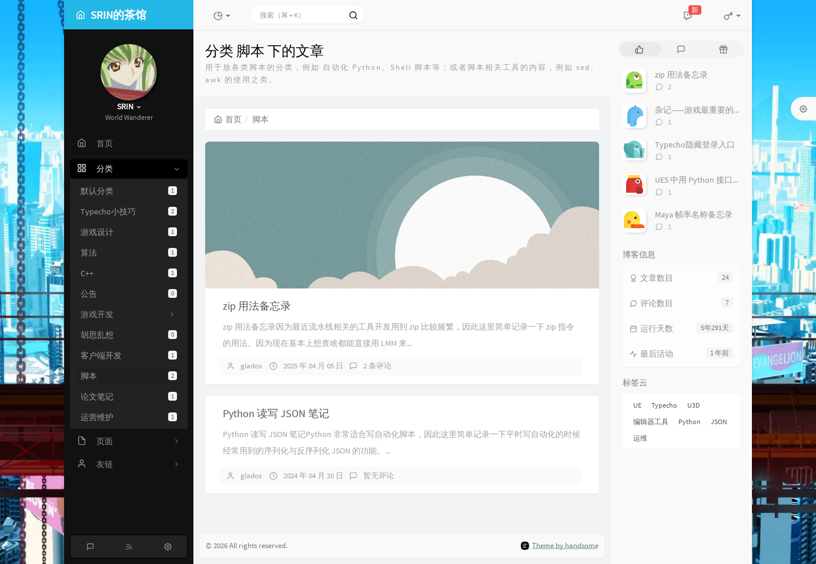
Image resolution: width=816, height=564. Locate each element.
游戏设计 (129, 232)
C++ (129, 273)
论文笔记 (129, 396)
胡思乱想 (129, 335)
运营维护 (129, 417)
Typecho (664, 405)
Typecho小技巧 (129, 211)
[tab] (639, 49)
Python (689, 421)
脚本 (129, 376)
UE (637, 405)
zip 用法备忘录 (257, 306)
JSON (719, 421)
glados (251, 366)
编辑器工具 (650, 421)
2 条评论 (377, 366)
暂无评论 (378, 476)
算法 (129, 252)
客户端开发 (129, 355)
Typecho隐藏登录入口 (695, 144)
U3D (693, 405)
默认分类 (129, 191)
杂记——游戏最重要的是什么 (706, 110)
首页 (228, 119)
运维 (640, 438)
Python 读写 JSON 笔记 (276, 413)
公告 (129, 293)
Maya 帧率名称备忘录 (694, 214)
